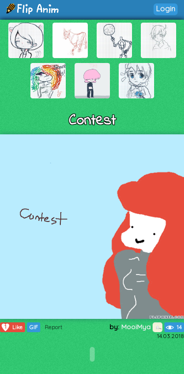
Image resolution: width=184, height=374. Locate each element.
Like (11, 327)
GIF (33, 327)
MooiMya (141, 326)
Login (165, 8)
